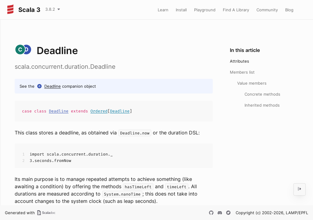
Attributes (239, 61)
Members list (242, 72)
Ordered (99, 111)
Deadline (52, 86)
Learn (163, 9)
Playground (204, 9)
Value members (252, 83)
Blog (289, 9)
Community (267, 9)
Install (181, 9)
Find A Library (236, 9)
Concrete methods (262, 94)
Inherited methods (262, 105)
